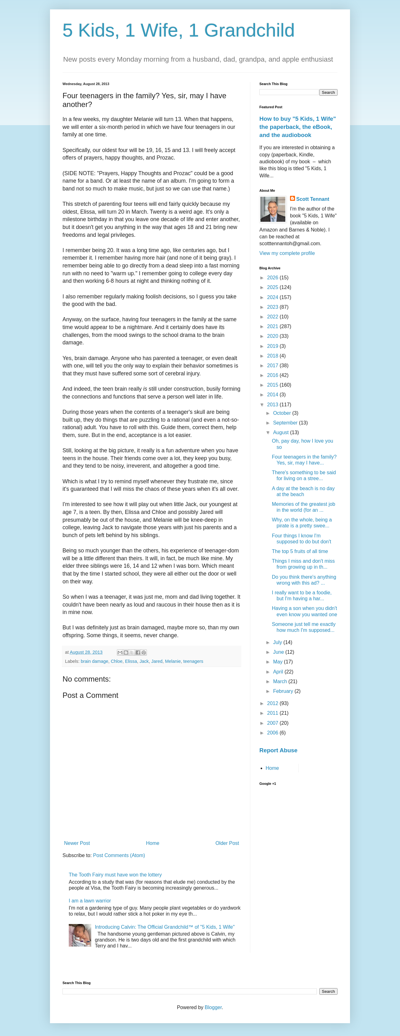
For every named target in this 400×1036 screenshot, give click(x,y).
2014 (273, 394)
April (278, 671)
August (281, 432)
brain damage (94, 661)
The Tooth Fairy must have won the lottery (115, 874)
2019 (273, 346)
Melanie (173, 661)
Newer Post (77, 843)
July (278, 642)
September (286, 422)
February (283, 691)
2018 (273, 355)
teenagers (193, 661)
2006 (273, 732)
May (278, 661)
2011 (273, 713)
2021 (273, 326)
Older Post (227, 843)
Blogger (213, 1007)
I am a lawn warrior (90, 900)
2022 (273, 316)
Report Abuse (278, 750)
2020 (273, 336)
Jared (156, 661)
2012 (273, 703)
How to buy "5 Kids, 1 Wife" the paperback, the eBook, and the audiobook (297, 126)
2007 (273, 723)
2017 (273, 365)
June (279, 652)
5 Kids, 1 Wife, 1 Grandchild (178, 30)
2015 (273, 385)
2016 (273, 375)
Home (152, 843)
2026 (273, 277)
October (282, 413)
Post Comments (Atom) (119, 855)
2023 (273, 307)
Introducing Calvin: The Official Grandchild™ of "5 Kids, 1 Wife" (164, 927)
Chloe (116, 661)
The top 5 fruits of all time (300, 551)
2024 (273, 297)
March (280, 681)
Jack (144, 661)
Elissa (131, 661)
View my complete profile (287, 253)
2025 (273, 287)
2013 (273, 404)
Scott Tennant (312, 199)
